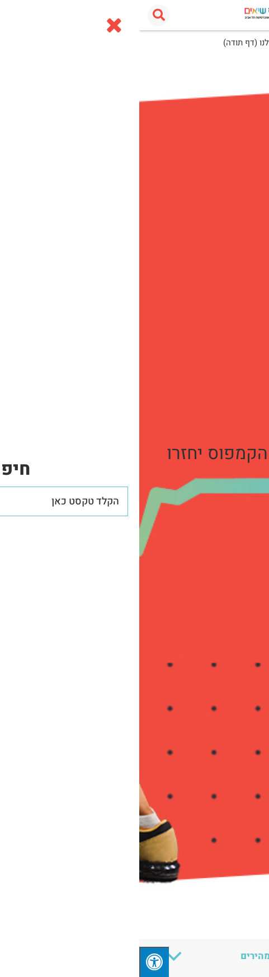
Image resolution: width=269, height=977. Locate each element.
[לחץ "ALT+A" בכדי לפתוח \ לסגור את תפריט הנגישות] (15, 962)
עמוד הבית (242, 42)
